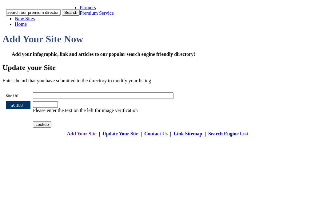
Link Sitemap (188, 133)
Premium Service (97, 13)
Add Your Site (81, 133)
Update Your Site (120, 133)
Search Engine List (228, 133)
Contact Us (156, 133)
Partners (88, 7)
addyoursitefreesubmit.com (139, 139)
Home (21, 24)
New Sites (25, 18)
